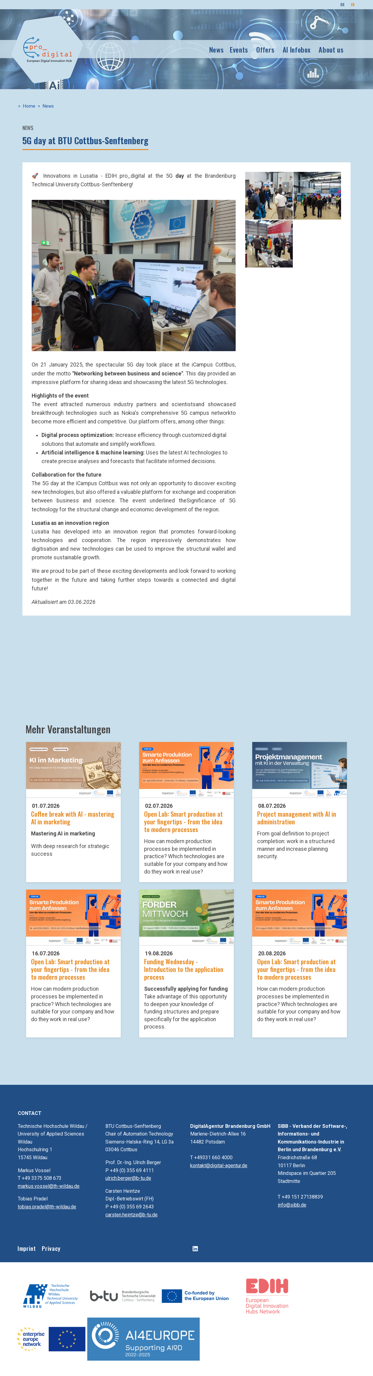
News (216, 49)
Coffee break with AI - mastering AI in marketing (72, 817)
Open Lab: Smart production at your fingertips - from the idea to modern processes (183, 821)
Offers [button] (265, 49)
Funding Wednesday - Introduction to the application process (183, 969)
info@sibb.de (292, 1205)
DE (342, 4)
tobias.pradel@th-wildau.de (47, 1207)
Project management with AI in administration (296, 817)
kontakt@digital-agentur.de (218, 1165)
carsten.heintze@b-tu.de (131, 1215)
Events (239, 49)
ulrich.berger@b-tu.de (128, 1178)
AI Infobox (297, 49)
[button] (134, 275)
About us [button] (331, 49)
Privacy (51, 1248)
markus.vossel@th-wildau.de (49, 1186)
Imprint (27, 1248)
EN (353, 4)
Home (29, 106)
